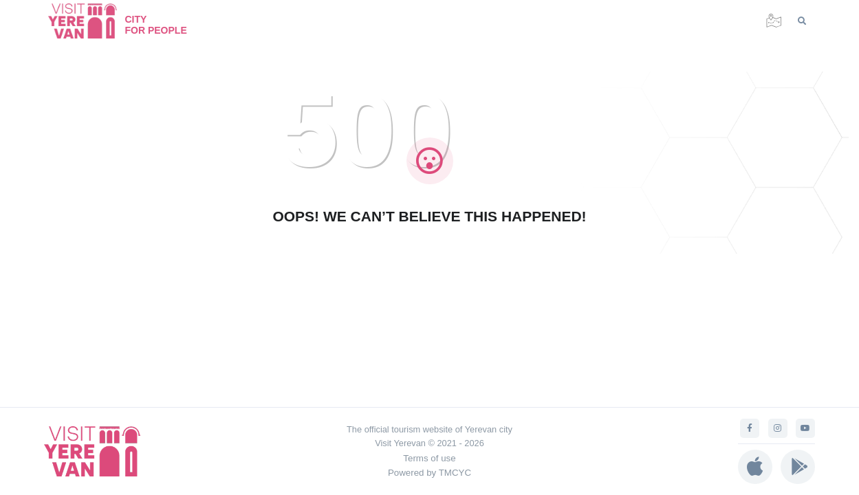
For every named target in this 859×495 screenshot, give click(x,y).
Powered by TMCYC (429, 473)
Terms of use (429, 458)
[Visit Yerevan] (89, 21)
